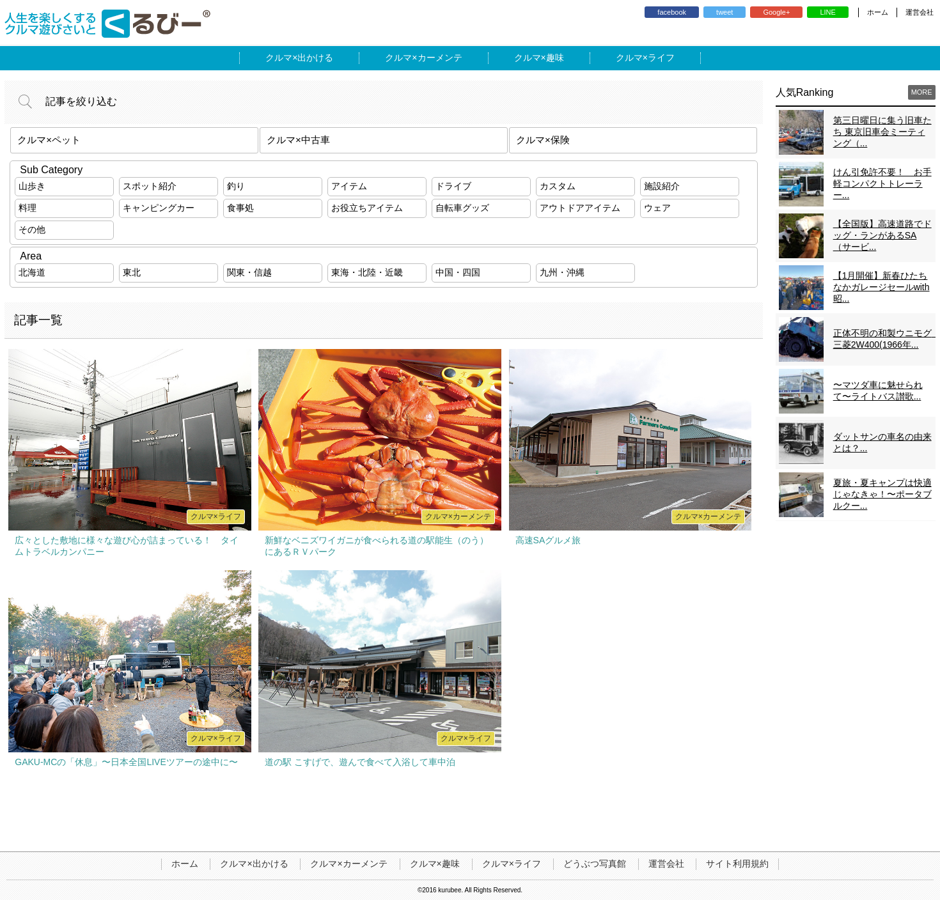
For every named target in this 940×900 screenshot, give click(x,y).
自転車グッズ (462, 208)
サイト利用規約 (737, 863)
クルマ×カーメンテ (348, 863)
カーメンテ (440, 57)
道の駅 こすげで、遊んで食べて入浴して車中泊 (360, 762)
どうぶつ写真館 (594, 863)
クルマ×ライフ (511, 863)
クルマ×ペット (49, 139)
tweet (724, 12)
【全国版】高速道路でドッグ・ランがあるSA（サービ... (882, 235)
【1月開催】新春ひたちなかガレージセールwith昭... (881, 287)
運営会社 (919, 12)
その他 (32, 229)
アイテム (349, 186)
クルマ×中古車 (298, 139)
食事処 (240, 208)
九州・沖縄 (562, 272)
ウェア (657, 208)
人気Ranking (805, 92)
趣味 (555, 57)
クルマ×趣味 (435, 863)
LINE (827, 12)
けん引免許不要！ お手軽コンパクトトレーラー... (882, 183)
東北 (132, 272)
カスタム (558, 186)
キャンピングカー (158, 208)
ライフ (661, 57)
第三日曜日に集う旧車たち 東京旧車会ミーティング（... (882, 131)
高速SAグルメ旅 (548, 540)
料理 (27, 208)
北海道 (32, 272)
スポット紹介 (149, 186)
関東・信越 (249, 272)
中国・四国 (457, 272)
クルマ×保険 (543, 139)
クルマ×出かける (254, 863)
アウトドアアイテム (580, 208)
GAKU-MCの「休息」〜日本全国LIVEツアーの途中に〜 (126, 762)
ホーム (877, 12)
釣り (236, 186)
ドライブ (453, 186)
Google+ (776, 12)
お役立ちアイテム (367, 208)
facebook (671, 12)
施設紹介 (662, 186)
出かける (315, 57)
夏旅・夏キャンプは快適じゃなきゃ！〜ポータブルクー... (882, 494)
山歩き (32, 186)
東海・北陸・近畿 (367, 272)
